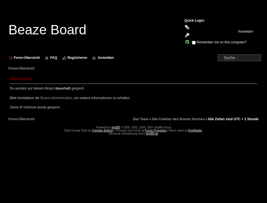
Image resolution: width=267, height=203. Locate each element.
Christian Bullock (102, 130)
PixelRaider (195, 130)
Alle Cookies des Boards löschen (178, 119)
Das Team (141, 119)
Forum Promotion (155, 130)
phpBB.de (152, 133)
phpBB (116, 127)
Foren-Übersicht (21, 68)
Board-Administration (56, 98)
